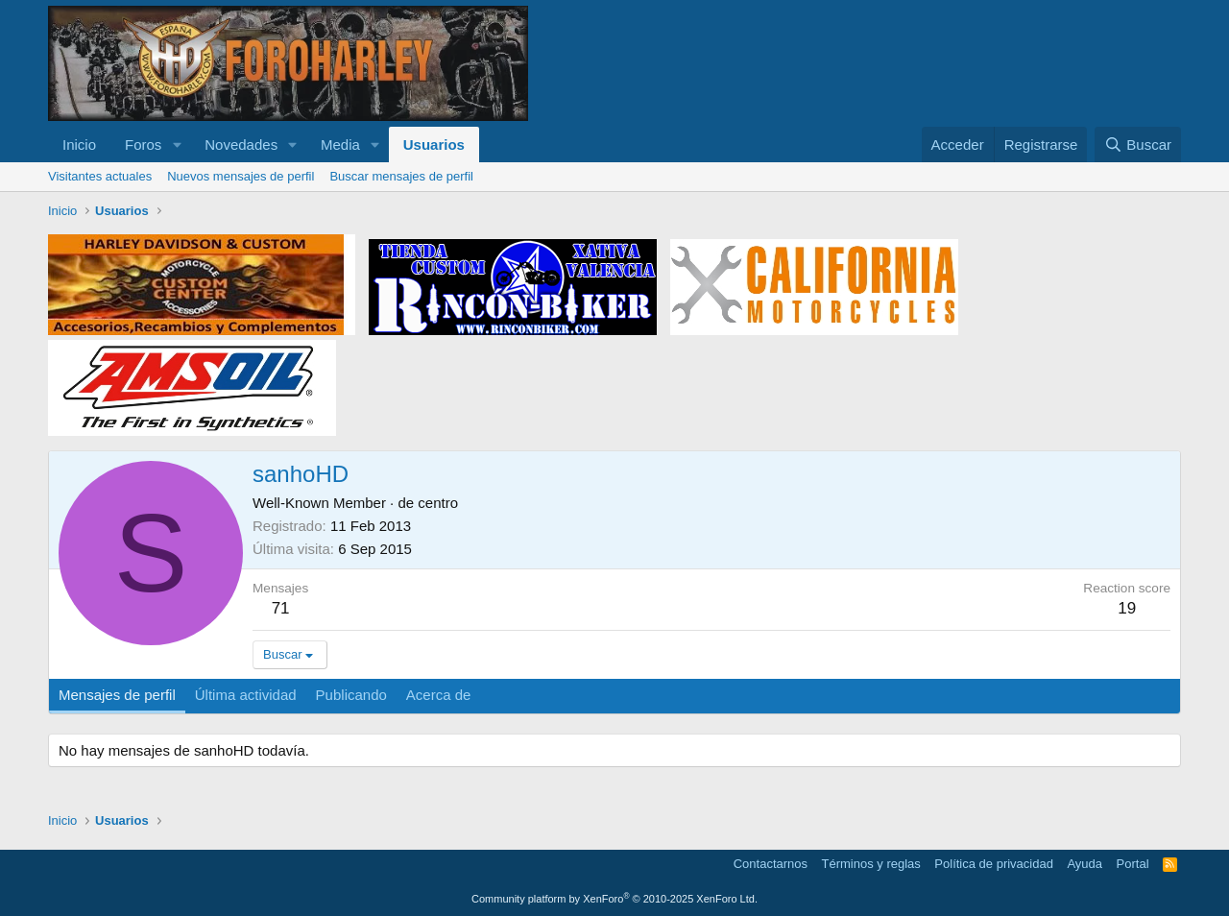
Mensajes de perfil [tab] (117, 695)
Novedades (241, 144)
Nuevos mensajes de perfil (240, 176)
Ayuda (1084, 863)
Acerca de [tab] (438, 695)
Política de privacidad (993, 863)
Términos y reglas (871, 863)
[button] (176, 144)
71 (281, 608)
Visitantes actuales (100, 176)
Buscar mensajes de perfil (401, 176)
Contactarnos (770, 863)
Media (340, 144)
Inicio (79, 144)
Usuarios (434, 144)
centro (438, 502)
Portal (1133, 863)
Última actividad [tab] (246, 695)
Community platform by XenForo (614, 898)
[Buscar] (1138, 144)
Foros (143, 144)
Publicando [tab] (351, 695)
